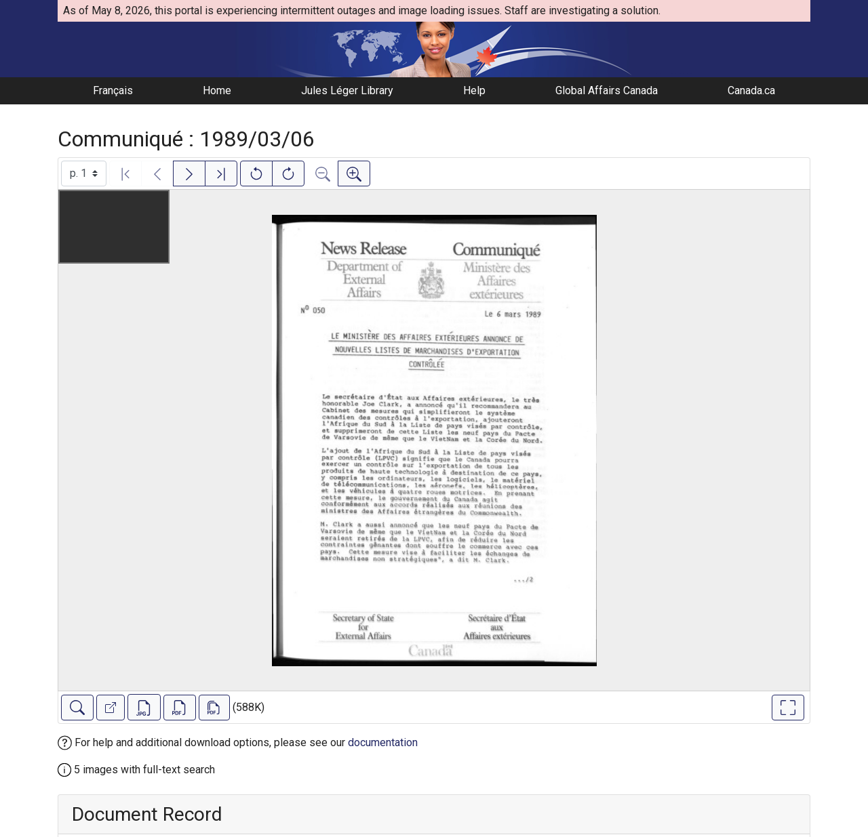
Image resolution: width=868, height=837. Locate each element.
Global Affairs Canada (606, 90)
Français (113, 90)
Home (217, 90)
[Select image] (83, 173)
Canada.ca (751, 90)
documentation (383, 742)
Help (474, 90)
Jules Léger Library (347, 90)
